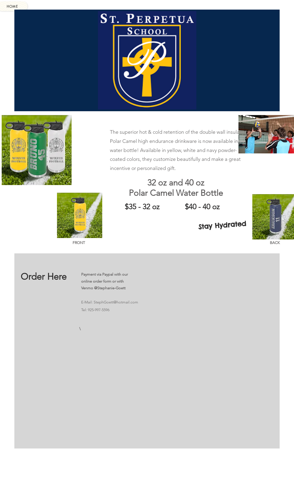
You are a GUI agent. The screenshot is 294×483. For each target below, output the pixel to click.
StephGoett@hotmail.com (116, 302)
